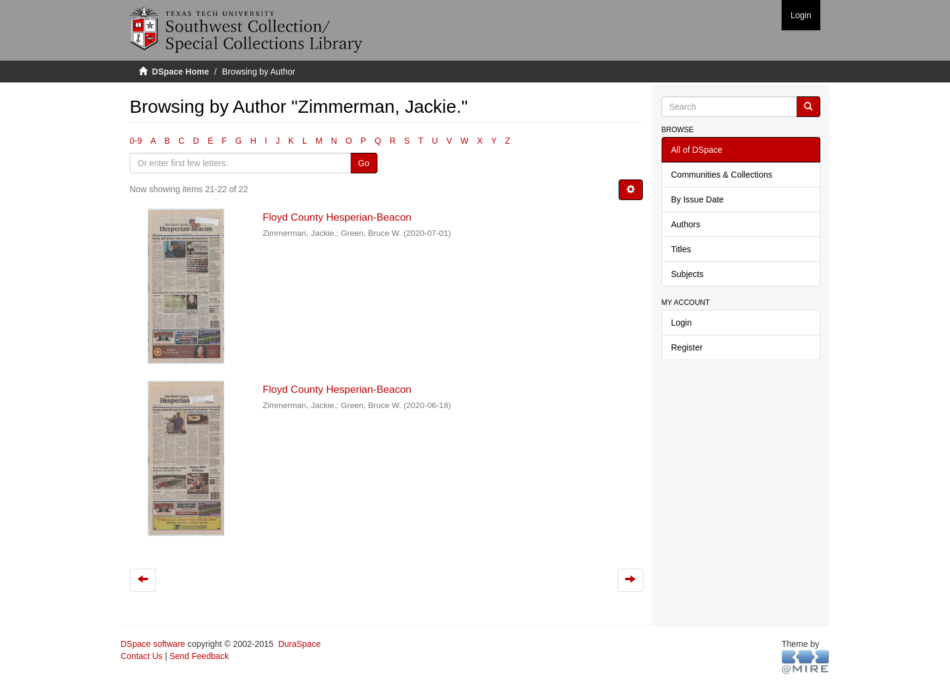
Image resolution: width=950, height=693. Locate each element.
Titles (681, 249)
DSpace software (153, 644)
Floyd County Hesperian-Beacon (336, 217)
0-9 (136, 141)
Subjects (687, 274)
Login (681, 322)
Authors (685, 224)
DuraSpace (299, 644)
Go (364, 163)
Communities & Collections (721, 174)
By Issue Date (697, 199)
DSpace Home (180, 71)
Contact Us (141, 656)
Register (687, 347)
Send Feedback (199, 656)
